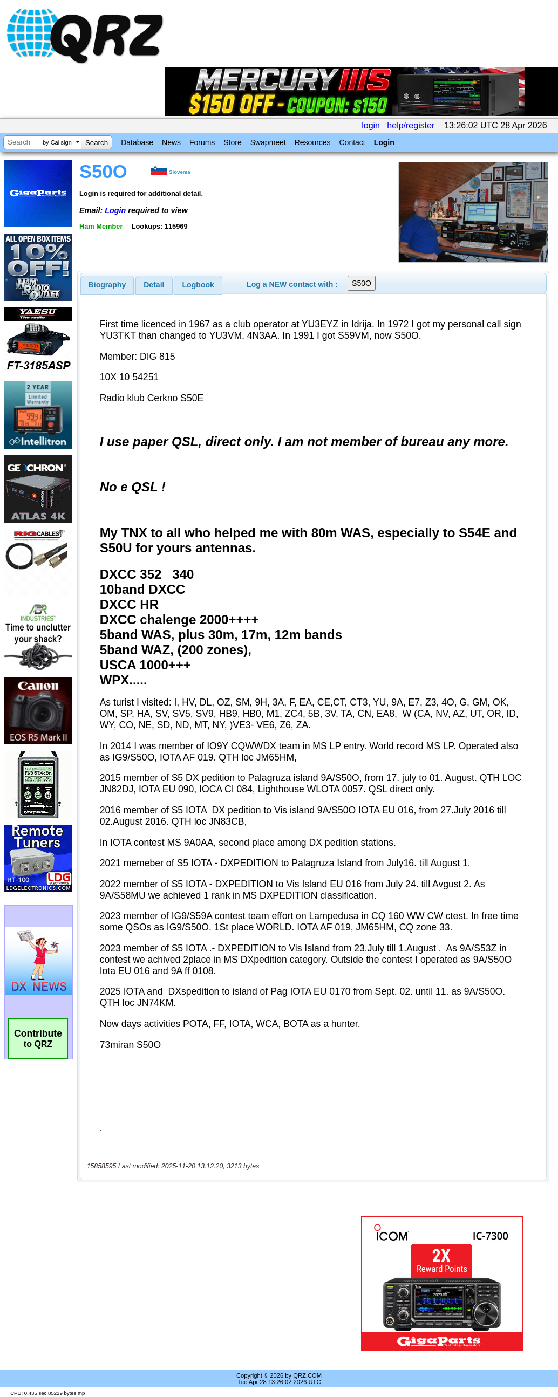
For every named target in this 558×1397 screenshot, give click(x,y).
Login (384, 142)
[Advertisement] (214, 1283)
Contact (352, 142)
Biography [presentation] (107, 284)
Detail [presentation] (154, 284)
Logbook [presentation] (198, 284)
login (371, 125)
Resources (313, 142)
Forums (202, 142)
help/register (410, 125)
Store (232, 142)
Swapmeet (268, 142)
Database (137, 142)
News (171, 142)
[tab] (107, 285)
